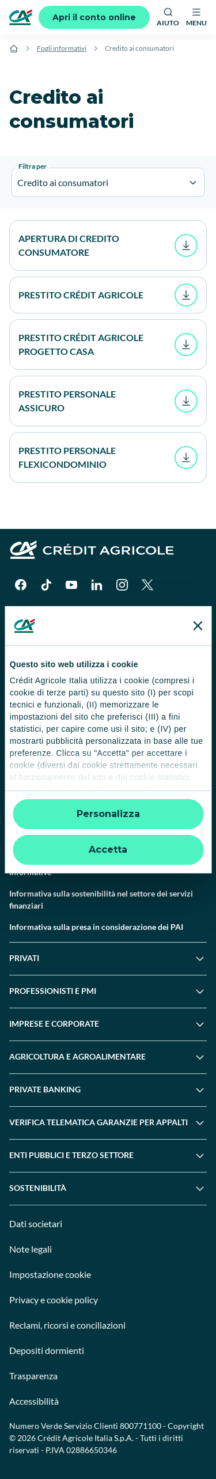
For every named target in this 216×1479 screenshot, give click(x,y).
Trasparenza (33, 1375)
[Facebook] (20, 584)
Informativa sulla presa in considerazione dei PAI (96, 927)
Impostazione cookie (50, 1274)
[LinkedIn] (96, 584)
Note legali (30, 1248)
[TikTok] (46, 584)
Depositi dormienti (46, 1350)
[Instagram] (122, 584)
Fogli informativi (61, 48)
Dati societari (35, 1223)
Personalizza (108, 813)
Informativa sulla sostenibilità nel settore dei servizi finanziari (101, 899)
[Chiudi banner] (197, 625)
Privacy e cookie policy (53, 1299)
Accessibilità (34, 1400)
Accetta (108, 849)
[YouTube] (71, 584)
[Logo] (20, 17)
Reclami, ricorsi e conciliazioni (67, 1324)
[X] (147, 584)
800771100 (140, 1426)
